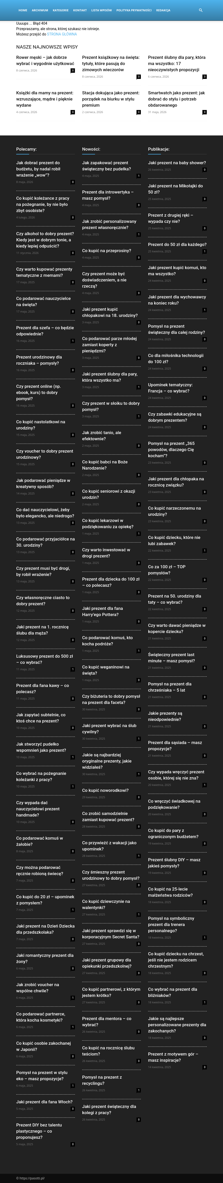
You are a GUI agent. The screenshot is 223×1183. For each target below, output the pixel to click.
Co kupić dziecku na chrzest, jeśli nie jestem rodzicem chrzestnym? (176, 960)
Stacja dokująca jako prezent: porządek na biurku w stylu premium (111, 99)
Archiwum (40, 10)
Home (23, 10)
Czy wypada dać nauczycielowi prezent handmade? (37, 809)
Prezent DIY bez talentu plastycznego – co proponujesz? (39, 1131)
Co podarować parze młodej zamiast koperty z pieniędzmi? (109, 344)
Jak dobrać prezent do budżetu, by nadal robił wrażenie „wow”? (38, 169)
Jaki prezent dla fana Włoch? (44, 1101)
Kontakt (80, 10)
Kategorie (60, 10)
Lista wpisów (101, 10)
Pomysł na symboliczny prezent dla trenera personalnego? (171, 924)
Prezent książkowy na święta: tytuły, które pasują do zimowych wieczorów (111, 63)
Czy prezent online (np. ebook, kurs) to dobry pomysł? (38, 392)
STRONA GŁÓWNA (62, 34)
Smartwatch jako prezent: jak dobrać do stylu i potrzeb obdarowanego (176, 99)
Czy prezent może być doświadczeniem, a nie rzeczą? (104, 280)
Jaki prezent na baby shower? (177, 162)
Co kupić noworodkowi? (105, 790)
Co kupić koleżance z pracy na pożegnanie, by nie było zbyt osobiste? (42, 204)
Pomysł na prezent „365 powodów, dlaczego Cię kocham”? (171, 449)
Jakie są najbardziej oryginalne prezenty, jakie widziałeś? (107, 761)
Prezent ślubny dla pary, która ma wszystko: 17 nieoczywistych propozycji (176, 63)
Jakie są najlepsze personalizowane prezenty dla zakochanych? (177, 1024)
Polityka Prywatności (134, 10)
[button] (200, 10)
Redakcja (163, 10)
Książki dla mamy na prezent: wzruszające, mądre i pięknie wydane (44, 99)
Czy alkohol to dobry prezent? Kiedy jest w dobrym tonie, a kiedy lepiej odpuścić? (45, 240)
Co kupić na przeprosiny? (106, 250)
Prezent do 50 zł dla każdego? (177, 244)
